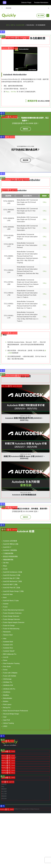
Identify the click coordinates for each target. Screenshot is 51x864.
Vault (4, 717)
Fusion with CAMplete (10, 673)
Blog (2, 786)
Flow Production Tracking (11, 663)
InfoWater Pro (7, 682)
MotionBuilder (7, 698)
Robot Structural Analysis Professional (15, 710)
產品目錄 (8, 8)
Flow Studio (7, 666)
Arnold (5, 569)
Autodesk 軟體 (20, 25)
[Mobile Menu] (47, 15)
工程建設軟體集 (8, 553)
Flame (5, 660)
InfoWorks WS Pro (9, 689)
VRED (5, 726)
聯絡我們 (4, 789)
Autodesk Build (8, 641)
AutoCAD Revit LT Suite (11, 600)
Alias (4, 638)
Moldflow (6, 695)
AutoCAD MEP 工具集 (10, 584)
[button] (2, 8)
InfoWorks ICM (8, 685)
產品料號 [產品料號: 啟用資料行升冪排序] (8, 196)
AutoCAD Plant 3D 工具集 (11, 587)
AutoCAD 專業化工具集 (10, 544)
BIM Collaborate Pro (9, 654)
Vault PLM (6, 720)
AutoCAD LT (7, 547)
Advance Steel (8, 635)
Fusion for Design (9, 625)
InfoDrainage (7, 679)
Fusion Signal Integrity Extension (13, 622)
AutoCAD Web (8, 594)
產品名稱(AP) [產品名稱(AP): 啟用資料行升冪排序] (27, 196)
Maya (7, 92)
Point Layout (7, 704)
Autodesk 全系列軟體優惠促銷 (24, 474)
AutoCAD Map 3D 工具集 (11, 578)
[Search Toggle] (48, 8)
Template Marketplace (41, 2)
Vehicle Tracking (8, 723)
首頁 (7, 25)
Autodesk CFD (8, 645)
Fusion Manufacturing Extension (13, 610)
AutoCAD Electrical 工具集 (11, 575)
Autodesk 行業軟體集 (10, 550)
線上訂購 (4, 793)
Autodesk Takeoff (8, 651)
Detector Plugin (26, 2)
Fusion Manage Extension (11, 619)
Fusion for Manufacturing (11, 628)
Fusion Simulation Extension (12, 613)
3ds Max (13, 92)
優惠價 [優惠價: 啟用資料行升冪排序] (44, 196)
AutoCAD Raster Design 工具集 (13, 591)
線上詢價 (41, 15)
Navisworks (7, 632)
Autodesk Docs (8, 648)
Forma (5, 669)
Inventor (5, 604)
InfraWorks (6, 692)
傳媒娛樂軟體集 (8, 559)
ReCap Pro (6, 707)
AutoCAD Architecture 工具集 (12, 572)
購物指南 (4, 796)
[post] (25, 399)
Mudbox (5, 701)
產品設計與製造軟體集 (10, 556)
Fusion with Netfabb (9, 676)
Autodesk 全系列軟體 (10, 541)
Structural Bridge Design (11, 714)
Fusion (5, 607)
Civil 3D (5, 657)
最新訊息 (4, 784)
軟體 (12, 25)
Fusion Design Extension (11, 616)
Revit (4, 597)
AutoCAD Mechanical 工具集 (12, 581)
